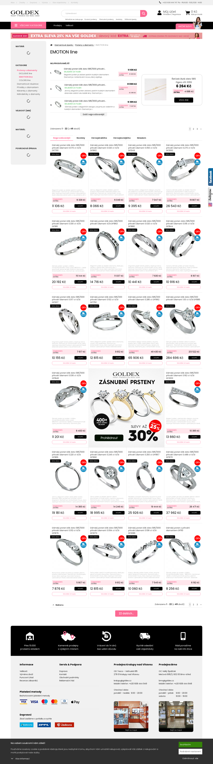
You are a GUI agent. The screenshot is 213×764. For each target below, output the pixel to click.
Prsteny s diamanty (27, 70)
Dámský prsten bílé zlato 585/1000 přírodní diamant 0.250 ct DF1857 (144, 452)
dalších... (126, 612)
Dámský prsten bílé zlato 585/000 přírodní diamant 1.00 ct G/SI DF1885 (183, 297)
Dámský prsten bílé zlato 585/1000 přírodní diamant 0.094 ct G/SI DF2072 (106, 529)
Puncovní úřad (26, 675)
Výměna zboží (26, 672)
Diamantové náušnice (27, 84)
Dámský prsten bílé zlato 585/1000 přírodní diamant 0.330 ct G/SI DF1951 (68, 223)
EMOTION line (26, 77)
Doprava (33, 2)
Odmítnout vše (190, 758)
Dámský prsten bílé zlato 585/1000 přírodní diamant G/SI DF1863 (106, 222)
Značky (22, 2)
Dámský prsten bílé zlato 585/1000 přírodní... (85, 68)
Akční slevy (187, 26)
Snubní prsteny (90, 19)
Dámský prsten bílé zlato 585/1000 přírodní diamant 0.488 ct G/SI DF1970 (182, 454)
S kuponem (123, 73)
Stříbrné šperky (131, 19)
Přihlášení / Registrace (172, 14)
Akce (13, 2)
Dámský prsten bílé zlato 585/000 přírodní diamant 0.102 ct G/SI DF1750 (106, 299)
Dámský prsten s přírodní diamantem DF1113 (178, 528)
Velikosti (69, 25)
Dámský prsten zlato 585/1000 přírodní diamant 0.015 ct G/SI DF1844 (180, 223)
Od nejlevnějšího (127, 137)
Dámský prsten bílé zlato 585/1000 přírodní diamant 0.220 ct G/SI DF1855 (68, 454)
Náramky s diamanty (27, 90)
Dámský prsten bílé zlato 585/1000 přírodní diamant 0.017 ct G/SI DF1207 (68, 299)
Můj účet (169, 11)
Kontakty (74, 2)
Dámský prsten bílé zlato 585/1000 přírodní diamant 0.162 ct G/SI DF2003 (182, 374)
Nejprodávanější (62, 137)
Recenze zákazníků (29, 679)
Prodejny (58, 25)
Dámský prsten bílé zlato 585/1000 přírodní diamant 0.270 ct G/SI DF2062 (182, 148)
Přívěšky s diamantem (28, 87)
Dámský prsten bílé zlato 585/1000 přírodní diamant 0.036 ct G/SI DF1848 (68, 374)
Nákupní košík (196, 14)
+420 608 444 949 (138, 682)
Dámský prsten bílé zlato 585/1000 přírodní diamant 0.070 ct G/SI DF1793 (68, 148)
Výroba (45, 2)
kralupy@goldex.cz (122, 679)
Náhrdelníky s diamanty (28, 94)
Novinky (83, 137)
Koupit (80, 205)
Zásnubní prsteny (106, 19)
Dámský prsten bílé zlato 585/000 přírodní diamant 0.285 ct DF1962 (144, 297)
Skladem (148, 137)
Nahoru (58, 603)
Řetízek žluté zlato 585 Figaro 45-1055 (184, 80)
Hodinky (119, 19)
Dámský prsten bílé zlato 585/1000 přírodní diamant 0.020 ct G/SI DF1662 (106, 148)
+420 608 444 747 (168, 2)
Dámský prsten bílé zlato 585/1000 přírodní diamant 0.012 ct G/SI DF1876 (68, 529)
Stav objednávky (59, 2)
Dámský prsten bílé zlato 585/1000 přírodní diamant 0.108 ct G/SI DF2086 (144, 529)
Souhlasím (185, 744)
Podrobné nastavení (190, 751)
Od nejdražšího (103, 137)
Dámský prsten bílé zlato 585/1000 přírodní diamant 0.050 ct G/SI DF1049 (144, 148)
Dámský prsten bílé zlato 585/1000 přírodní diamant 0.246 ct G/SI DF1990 (106, 454)
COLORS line (25, 80)
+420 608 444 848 (183, 682)
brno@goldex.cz (166, 679)
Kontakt (63, 672)
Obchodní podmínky (69, 675)
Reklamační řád (66, 679)
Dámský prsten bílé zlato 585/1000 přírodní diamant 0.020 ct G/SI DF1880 (144, 223)
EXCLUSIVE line (25, 73)
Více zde (184, 100)
